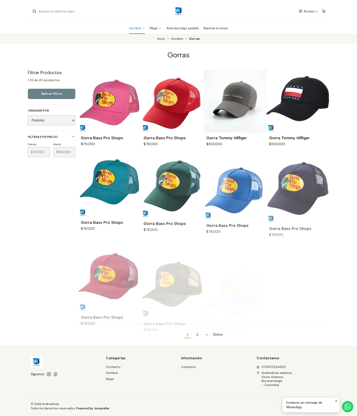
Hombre (137, 28)
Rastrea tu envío (216, 28)
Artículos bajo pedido (182, 28)
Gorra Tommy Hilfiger (226, 137)
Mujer (156, 28)
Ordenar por (38, 111)
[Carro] (323, 11)
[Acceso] (308, 11)
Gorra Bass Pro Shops (102, 137)
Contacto (113, 367)
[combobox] (56, 11)
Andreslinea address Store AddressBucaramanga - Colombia (274, 379)
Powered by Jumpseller (93, 408)
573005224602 (271, 367)
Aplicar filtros (51, 94)
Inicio (161, 38)
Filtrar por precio (51, 137)
